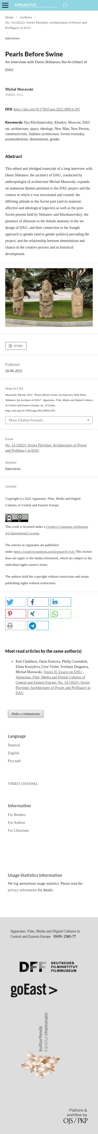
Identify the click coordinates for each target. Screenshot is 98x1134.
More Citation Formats (26, 420)
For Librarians (18, 830)
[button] (15, 601)
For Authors (16, 823)
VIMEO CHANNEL (23, 784)
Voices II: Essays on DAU (63, 672)
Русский (14, 761)
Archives (26, 17)
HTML (18, 346)
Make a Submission (25, 714)
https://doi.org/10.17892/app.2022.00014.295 (47, 109)
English (13, 753)
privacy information (22, 890)
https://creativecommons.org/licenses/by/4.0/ (45, 551)
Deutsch (14, 745)
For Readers (17, 815)
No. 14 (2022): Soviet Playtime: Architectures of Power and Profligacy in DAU (46, 25)
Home (9, 17)
